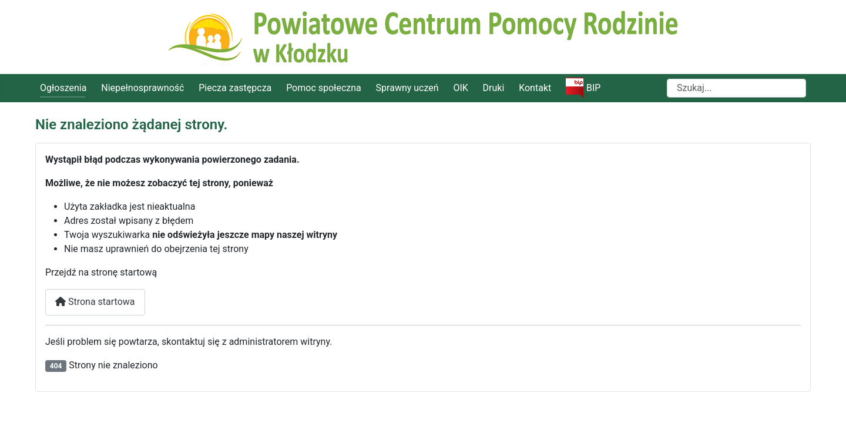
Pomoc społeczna (323, 87)
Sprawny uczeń (407, 87)
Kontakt (535, 87)
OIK (460, 87)
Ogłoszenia (63, 87)
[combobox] (736, 88)
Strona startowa (95, 301)
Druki (494, 87)
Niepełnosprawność (142, 87)
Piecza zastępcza (235, 87)
